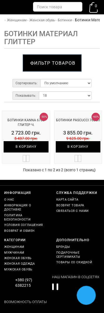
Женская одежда (19, 263)
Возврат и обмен (19, 231)
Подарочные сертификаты (68, 255)
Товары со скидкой (74, 262)
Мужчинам (14, 252)
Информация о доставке (17, 207)
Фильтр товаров (52, 63)
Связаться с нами (72, 211)
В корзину (26, 147)
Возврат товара (70, 205)
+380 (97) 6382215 (23, 283)
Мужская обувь (18, 269)
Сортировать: (26, 83)
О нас (9, 199)
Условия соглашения (23, 225)
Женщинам (14, 247)
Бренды (63, 247)
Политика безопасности (17, 217)
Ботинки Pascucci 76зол (78, 120)
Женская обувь (18, 258)
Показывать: (26, 96)
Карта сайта (67, 199)
